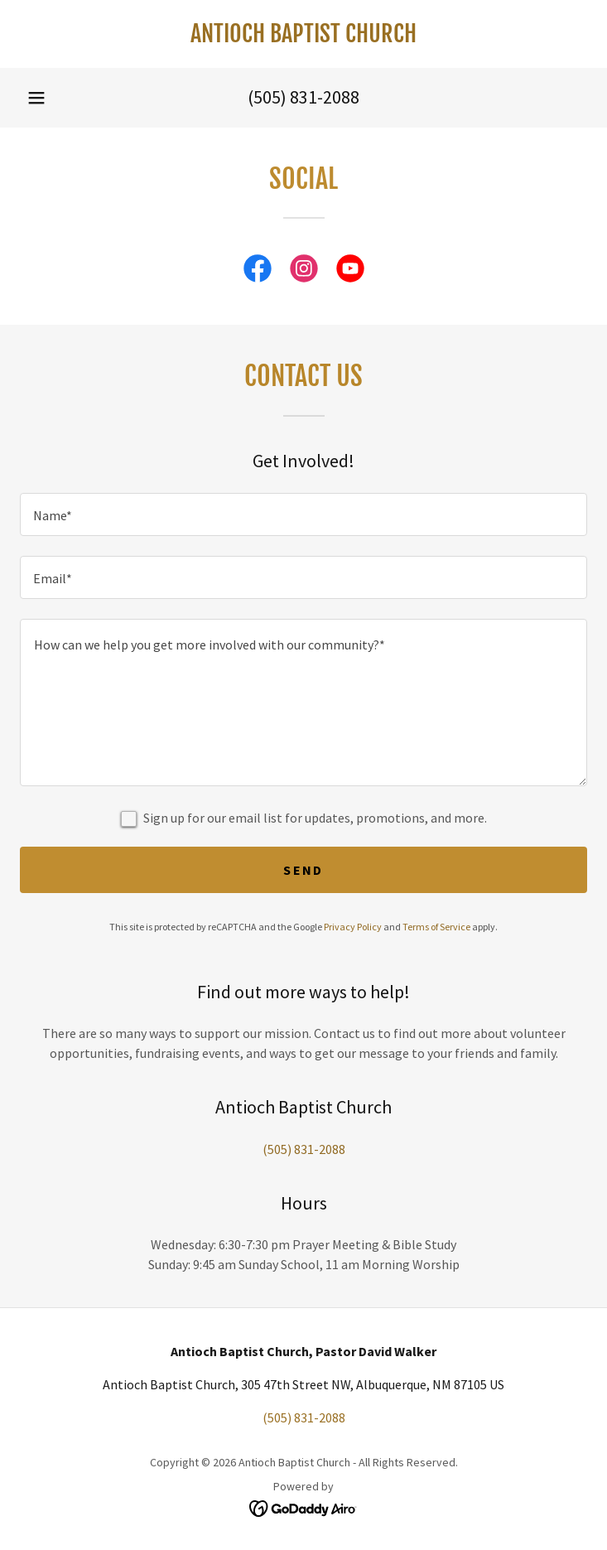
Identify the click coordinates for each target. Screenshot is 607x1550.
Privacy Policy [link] (353, 926)
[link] (303, 34)
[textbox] (303, 514)
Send (303, 870)
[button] (36, 97)
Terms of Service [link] (436, 926)
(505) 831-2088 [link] (303, 97)
